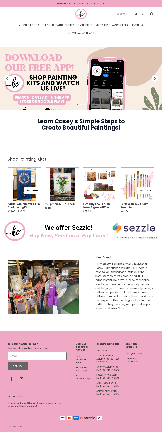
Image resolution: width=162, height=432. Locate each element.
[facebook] (11, 379)
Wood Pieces (120, 25)
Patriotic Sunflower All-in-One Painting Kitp (24, 205)
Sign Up (17, 366)
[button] (7, 78)
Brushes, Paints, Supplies (59, 25)
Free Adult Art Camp (81, 369)
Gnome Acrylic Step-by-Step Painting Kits (108, 368)
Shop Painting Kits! (27, 159)
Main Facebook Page (81, 359)
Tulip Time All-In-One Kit (61, 204)
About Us (137, 25)
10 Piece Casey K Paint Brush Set (134, 205)
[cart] (151, 14)
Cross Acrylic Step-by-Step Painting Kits (107, 384)
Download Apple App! (81, 33)
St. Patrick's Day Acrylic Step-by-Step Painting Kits (108, 358)
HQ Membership (83, 377)
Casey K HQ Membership (132, 360)
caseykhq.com (134, 353)
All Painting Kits (29, 25)
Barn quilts (85, 25)
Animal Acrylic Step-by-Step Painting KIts (107, 392)
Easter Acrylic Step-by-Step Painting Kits (107, 376)
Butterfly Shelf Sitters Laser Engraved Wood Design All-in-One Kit (97, 205)
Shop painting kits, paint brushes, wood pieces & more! (81, 3)
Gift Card (102, 25)
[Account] (143, 14)
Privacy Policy (15, 426)
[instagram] (21, 379)
